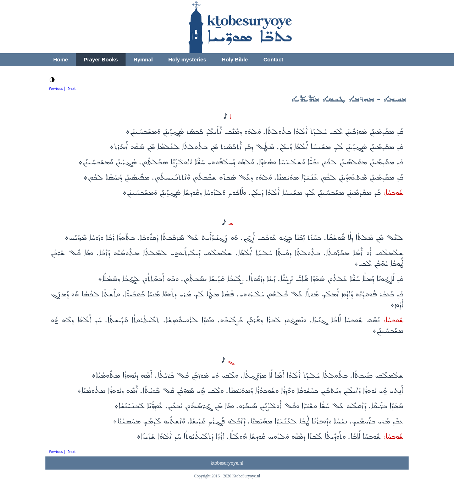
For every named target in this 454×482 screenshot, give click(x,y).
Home (60, 59)
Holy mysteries (187, 59)
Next (72, 88)
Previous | (57, 88)
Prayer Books (101, 59)
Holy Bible (235, 59)
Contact (273, 59)
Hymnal (143, 59)
